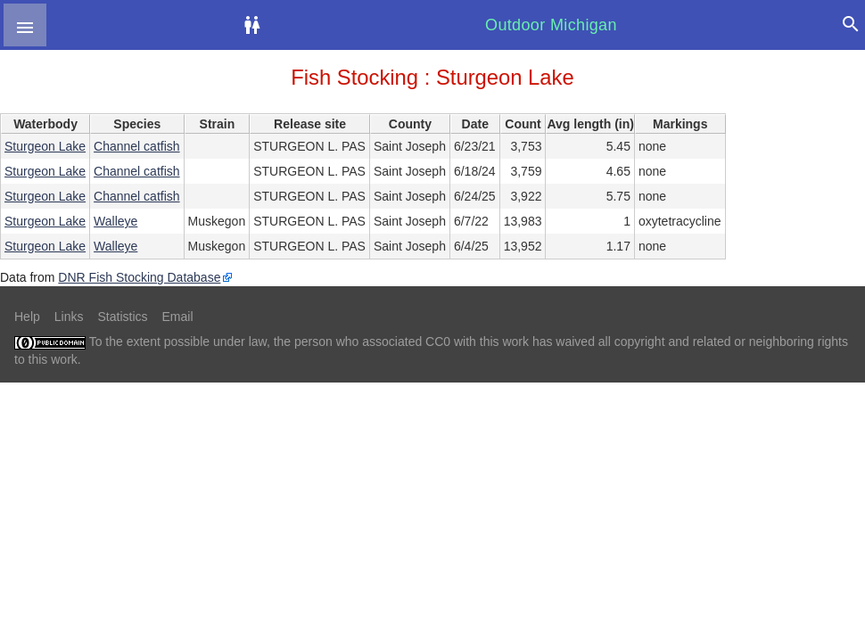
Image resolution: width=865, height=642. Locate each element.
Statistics (122, 316)
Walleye (115, 221)
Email (178, 316)
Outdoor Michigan (551, 25)
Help (27, 316)
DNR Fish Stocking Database (139, 277)
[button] (25, 25)
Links (69, 316)
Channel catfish (137, 146)
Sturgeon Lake (45, 146)
